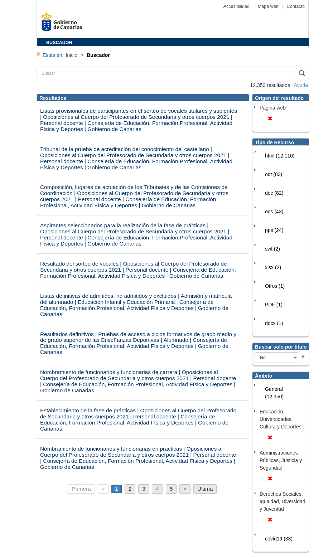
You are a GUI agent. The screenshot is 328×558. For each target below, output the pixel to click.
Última (205, 489)
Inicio (72, 55)
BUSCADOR (59, 42)
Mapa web (269, 6)
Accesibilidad (237, 6)
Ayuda (301, 85)
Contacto (296, 6)
